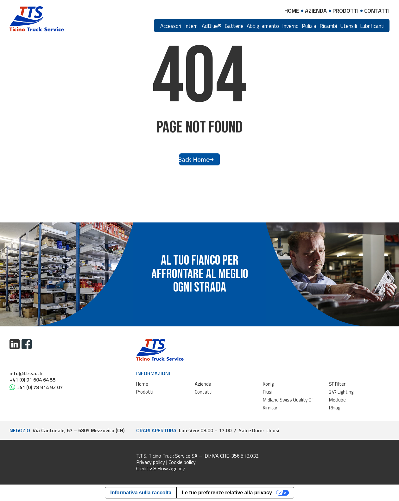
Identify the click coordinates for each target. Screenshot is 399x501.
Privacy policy (150, 462)
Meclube (337, 399)
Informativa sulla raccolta (140, 492)
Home (142, 384)
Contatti (203, 391)
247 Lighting (341, 391)
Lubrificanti (372, 26)
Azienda (203, 384)
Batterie (234, 26)
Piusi (267, 391)
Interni (191, 26)
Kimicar (270, 407)
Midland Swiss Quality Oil (288, 399)
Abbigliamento (263, 26)
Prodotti (144, 391)
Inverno (290, 26)
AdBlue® (211, 26)
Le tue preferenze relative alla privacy (227, 492)
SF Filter (337, 384)
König (268, 384)
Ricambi (328, 26)
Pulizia (309, 26)
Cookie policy (182, 462)
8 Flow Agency (169, 468)
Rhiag (334, 407)
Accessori (170, 26)
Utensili (348, 26)
